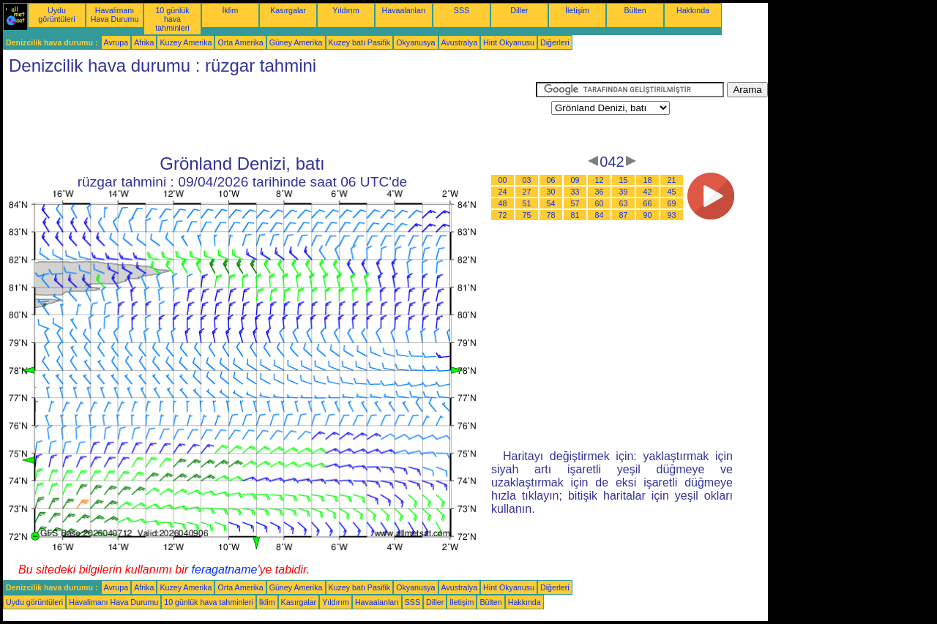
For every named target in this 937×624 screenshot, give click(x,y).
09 (575, 180)
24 (503, 191)
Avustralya (459, 42)
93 (672, 215)
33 (575, 191)
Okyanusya (415, 42)
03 (527, 180)
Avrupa (116, 42)
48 (503, 203)
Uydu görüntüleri (56, 14)
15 (623, 180)
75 (527, 215)
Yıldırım (345, 10)
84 (599, 215)
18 (647, 180)
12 (599, 180)
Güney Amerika (296, 42)
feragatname (225, 569)
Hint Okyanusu (508, 42)
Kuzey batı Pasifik (360, 42)
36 (599, 191)
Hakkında (692, 10)
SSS (461, 10)
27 (527, 191)
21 (672, 180)
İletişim (577, 10)
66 (647, 203)
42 (647, 191)
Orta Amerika (240, 42)
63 (623, 203)
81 (575, 215)
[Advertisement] (269, 115)
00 (503, 180)
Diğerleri (555, 42)
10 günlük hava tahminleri (172, 19)
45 (672, 191)
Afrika (144, 42)
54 (551, 203)
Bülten (635, 10)
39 (623, 191)
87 (623, 215)
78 (551, 215)
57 (575, 203)
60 (599, 203)
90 (647, 215)
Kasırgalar (288, 10)
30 (551, 191)
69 (672, 203)
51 (527, 203)
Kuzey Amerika (186, 42)
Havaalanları (404, 10)
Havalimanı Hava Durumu (115, 14)
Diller (519, 10)
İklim (231, 10)
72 (503, 215)
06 (551, 180)
